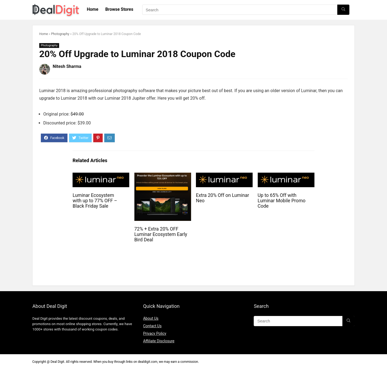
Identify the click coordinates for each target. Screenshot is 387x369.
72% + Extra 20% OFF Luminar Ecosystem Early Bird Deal (160, 234)
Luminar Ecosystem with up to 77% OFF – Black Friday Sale (95, 201)
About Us (150, 318)
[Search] (343, 10)
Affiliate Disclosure (158, 341)
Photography (60, 34)
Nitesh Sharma (67, 66)
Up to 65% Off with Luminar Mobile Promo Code (282, 201)
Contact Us (152, 326)
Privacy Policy (154, 333)
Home (92, 9)
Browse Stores (119, 9)
